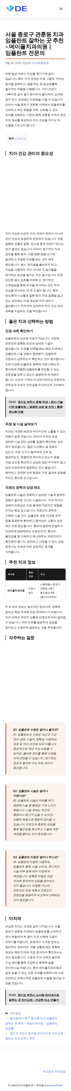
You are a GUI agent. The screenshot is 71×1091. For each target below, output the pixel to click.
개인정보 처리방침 (54, 1071)
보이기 (20, 138)
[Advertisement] (35, 194)
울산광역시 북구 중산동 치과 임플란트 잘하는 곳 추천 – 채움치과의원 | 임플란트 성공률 (31, 1023)
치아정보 (15, 1013)
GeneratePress (54, 1085)
